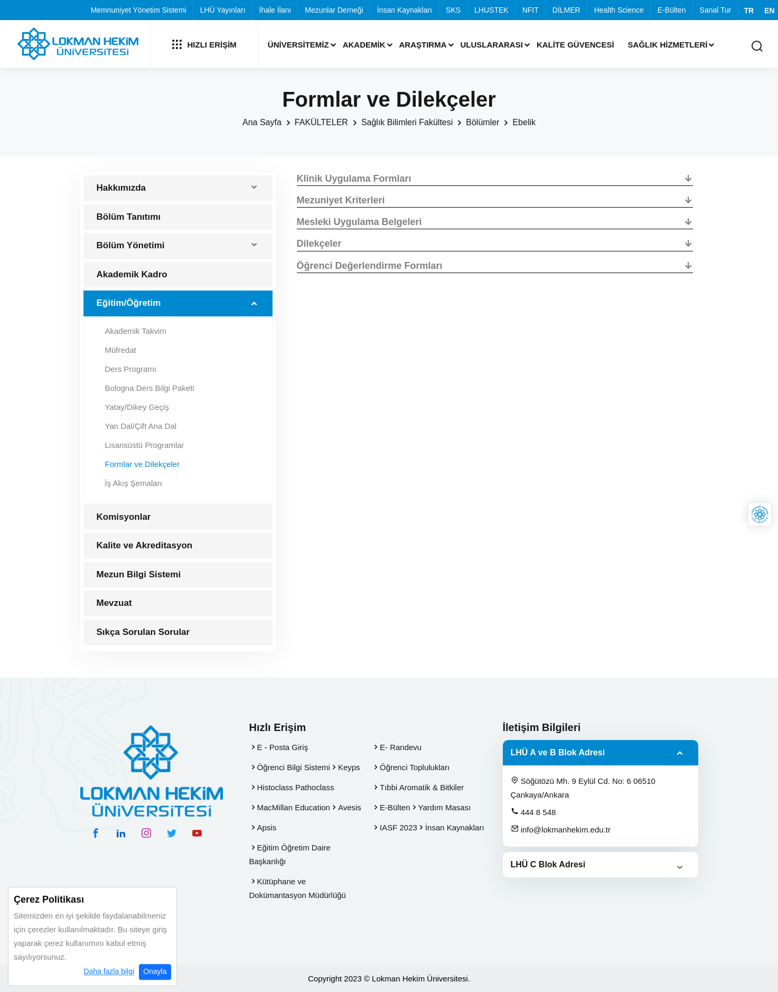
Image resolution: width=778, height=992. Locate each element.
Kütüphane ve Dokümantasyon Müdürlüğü (297, 888)
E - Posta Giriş (282, 747)
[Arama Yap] (757, 46)
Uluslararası (492, 44)
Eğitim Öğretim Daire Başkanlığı (290, 854)
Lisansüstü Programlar (144, 445)
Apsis (267, 827)
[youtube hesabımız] (197, 833)
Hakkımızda (121, 188)
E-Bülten (672, 10)
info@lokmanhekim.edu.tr (561, 829)
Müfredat (120, 349)
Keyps (349, 767)
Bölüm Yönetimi (131, 245)
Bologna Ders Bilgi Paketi (149, 387)
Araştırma (423, 44)
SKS (453, 10)
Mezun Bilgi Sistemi (139, 574)
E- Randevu (400, 747)
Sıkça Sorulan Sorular (143, 632)
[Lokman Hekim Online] (760, 515)
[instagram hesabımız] (146, 833)
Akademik (364, 44)
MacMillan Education (293, 807)
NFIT (530, 10)
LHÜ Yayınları (223, 10)
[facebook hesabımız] (95, 833)
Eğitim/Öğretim (129, 303)
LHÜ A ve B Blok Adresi (558, 752)
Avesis (349, 807)
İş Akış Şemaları (133, 483)
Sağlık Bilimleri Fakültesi (407, 122)
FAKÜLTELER (321, 122)
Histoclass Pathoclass (295, 787)
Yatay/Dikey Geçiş (137, 407)
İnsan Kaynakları (404, 10)
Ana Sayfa (262, 122)
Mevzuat (114, 603)
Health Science (619, 10)
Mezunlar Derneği (334, 10)
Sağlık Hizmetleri (668, 44)
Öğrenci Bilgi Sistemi (293, 767)
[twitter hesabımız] (171, 833)
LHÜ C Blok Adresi (548, 864)
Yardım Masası (444, 807)
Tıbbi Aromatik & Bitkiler (422, 787)
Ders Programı (131, 368)
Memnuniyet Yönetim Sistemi (138, 10)
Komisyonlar (124, 517)
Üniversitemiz (298, 44)
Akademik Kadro (132, 274)
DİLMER (566, 10)
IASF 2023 (398, 827)
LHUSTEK (491, 10)
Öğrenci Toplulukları (414, 767)
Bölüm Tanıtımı (129, 217)
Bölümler (482, 122)
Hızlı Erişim (204, 44)
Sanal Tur (716, 10)
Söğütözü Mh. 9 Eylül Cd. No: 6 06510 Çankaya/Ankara (583, 787)
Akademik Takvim (135, 330)
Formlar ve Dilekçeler (142, 464)
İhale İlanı (275, 10)
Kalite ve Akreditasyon (145, 545)
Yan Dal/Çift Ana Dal (141, 426)
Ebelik (524, 122)
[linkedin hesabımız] (121, 833)
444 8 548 (533, 812)
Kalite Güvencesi (575, 44)
